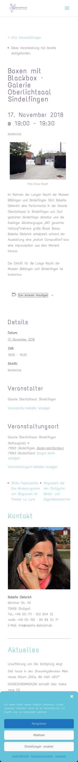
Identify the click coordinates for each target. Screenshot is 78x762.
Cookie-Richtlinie (20, 756)
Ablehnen (39, 735)
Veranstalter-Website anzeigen (29, 408)
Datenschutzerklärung (42, 756)
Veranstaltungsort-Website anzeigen (33, 467)
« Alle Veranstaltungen (24, 37)
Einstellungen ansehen (39, 746)
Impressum (60, 756)
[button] (72, 696)
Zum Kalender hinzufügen (33, 295)
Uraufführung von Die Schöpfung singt (35, 664)
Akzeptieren (39, 723)
